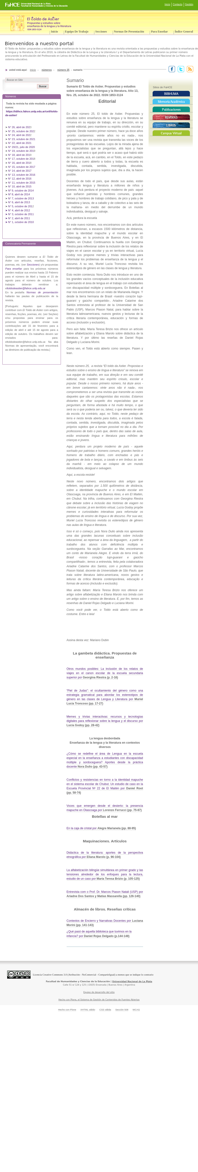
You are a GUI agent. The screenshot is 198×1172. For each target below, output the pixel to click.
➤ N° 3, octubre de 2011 (19, 214)
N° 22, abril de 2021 (20, 143)
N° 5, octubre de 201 (20, 206)
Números (47, 70)
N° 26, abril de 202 (19, 127)
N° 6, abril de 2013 (19, 202)
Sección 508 (121, 1009)
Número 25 (63, 70)
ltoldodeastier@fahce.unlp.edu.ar (26, 288)
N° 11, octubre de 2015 (21, 182)
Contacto (177, 4)
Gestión (189, 4)
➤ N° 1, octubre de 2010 (19, 222)
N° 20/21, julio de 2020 (22, 147)
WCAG (136, 1009)
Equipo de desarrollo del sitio (99, 992)
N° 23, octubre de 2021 (21, 139)
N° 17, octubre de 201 (21, 158)
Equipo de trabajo (76, 31)
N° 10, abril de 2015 (20, 186)
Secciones (101, 31)
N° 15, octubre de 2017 (21, 166)
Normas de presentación (129, 31)
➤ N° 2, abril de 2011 (17, 218)
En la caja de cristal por (101, 828)
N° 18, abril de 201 (19, 154)
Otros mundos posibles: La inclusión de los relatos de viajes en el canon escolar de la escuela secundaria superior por (105, 673)
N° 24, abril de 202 (19, 135)
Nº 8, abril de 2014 (19, 194)
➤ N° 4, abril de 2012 (17, 210)
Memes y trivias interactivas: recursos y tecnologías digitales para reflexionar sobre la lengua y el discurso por (105, 721)
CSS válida (105, 1009)
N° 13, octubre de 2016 (22, 174)
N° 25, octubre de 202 (21, 131)
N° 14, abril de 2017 (20, 170)
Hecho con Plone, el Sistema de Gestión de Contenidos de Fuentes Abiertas (99, 999)
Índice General (184, 31)
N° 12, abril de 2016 (20, 178)
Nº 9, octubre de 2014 (21, 190)
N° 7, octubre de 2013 (21, 198)
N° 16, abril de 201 (19, 162)
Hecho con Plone (67, 1009)
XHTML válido (87, 1009)
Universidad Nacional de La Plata (132, 981)
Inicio (167, 4)
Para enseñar (159, 31)
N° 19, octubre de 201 (21, 150)
